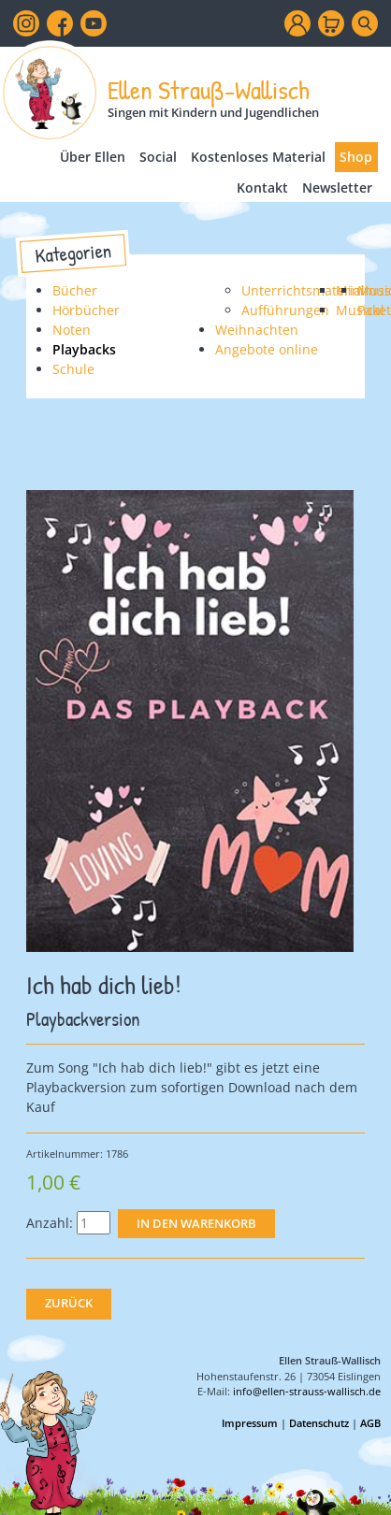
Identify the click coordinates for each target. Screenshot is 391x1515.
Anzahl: (49, 1223)
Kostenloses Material (258, 157)
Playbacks (84, 349)
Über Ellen (92, 157)
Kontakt (262, 187)
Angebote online (266, 349)
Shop (356, 157)
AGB (370, 1423)
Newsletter (337, 187)
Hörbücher (86, 310)
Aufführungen (285, 310)
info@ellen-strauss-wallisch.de (307, 1391)
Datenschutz (319, 1423)
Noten (71, 330)
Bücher (74, 290)
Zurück (69, 1303)
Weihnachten (256, 330)
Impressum (250, 1423)
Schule (73, 369)
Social (158, 157)
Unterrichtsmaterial (303, 290)
